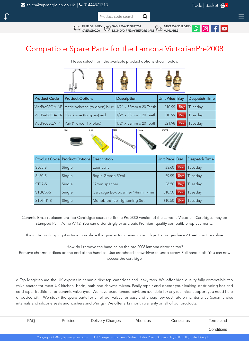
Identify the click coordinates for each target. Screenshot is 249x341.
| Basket (210, 5)
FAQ (31, 321)
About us (143, 321)
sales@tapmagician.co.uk (48, 5)
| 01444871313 (92, 5)
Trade (197, 5)
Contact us (180, 321)
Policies (68, 321)
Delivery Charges (106, 321)
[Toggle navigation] (241, 16)
